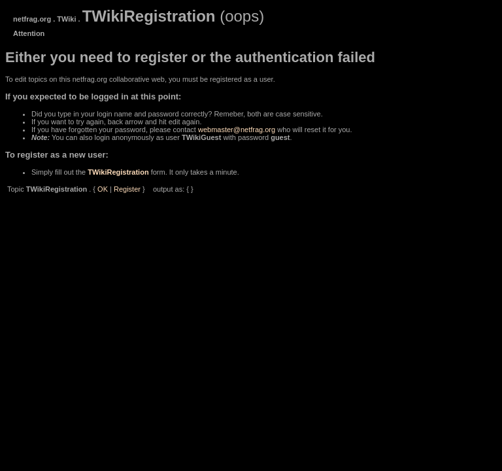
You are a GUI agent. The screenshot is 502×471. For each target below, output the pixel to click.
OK (102, 189)
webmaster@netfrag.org (236, 129)
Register (127, 189)
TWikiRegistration (118, 172)
